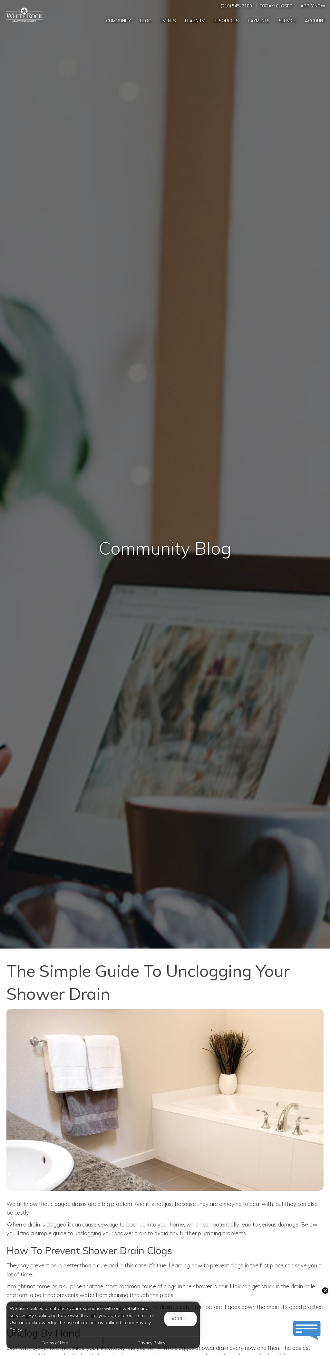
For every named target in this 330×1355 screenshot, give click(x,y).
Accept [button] (180, 1319)
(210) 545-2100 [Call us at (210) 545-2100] (236, 5)
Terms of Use (55, 1342)
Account (315, 20)
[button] (325, 1290)
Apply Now (312, 5)
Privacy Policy (151, 1342)
